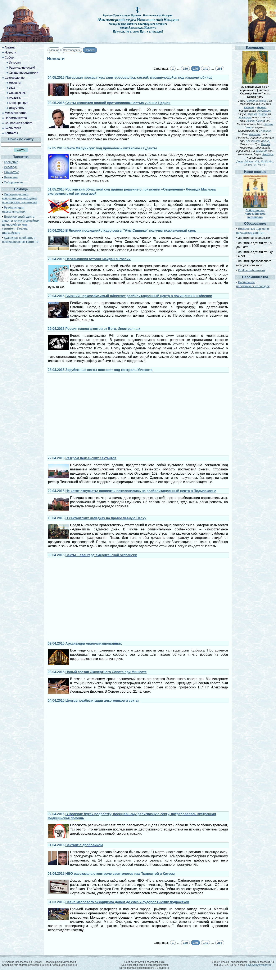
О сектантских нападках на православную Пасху (105, 518)
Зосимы (268, 124)
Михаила (261, 151)
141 (205, 68)
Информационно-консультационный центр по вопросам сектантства (19, 198)
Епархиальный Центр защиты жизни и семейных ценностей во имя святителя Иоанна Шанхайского (20, 224)
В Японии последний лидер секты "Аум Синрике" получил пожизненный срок (130, 230)
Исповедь (10, 167)
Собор (9, 57)
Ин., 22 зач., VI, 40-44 (259, 163)
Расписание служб (22, 67)
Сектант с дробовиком (84, 845)
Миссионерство (16, 113)
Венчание (11, 177)
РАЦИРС (15, 97)
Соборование (13, 182)
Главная (54, 50)
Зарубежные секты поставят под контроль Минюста (109, 370)
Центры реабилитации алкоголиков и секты (102, 700)
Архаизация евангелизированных (93, 643)
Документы (16, 108)
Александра (253, 140)
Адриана (266, 130)
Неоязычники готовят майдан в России (98, 259)
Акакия (250, 120)
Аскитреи (245, 117)
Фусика (252, 114)
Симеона (252, 100)
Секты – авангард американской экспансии (101, 555)
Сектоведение (72, 50)
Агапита (254, 134)
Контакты (11, 133)
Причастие (11, 172)
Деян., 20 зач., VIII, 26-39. (252, 161)
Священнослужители (23, 72)
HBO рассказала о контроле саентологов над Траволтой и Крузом (120, 873)
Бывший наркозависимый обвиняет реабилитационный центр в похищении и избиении (138, 296)
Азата (262, 114)
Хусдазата (264, 110)
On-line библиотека (251, 270)
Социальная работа (19, 123)
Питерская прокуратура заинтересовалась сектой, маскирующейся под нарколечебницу (139, 77)
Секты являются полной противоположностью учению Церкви (118, 103)
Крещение (11, 162)
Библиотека (13, 128)
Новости (11, 52)
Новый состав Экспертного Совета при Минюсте (106, 672)
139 (185, 68)
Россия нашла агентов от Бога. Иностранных (102, 328)
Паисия (265, 144)
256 (219, 68)
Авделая (249, 107)
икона (262, 100)
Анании (261, 107)
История (15, 62)
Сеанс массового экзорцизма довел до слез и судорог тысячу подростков (127, 902)
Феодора (267, 154)
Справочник (17, 92)
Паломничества (16, 118)
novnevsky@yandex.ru (259, 964)
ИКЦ (12, 87)
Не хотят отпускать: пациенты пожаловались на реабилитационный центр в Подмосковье (140, 491)
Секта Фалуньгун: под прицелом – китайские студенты (111, 148)
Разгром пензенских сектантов (91, 458)
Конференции (18, 102)
